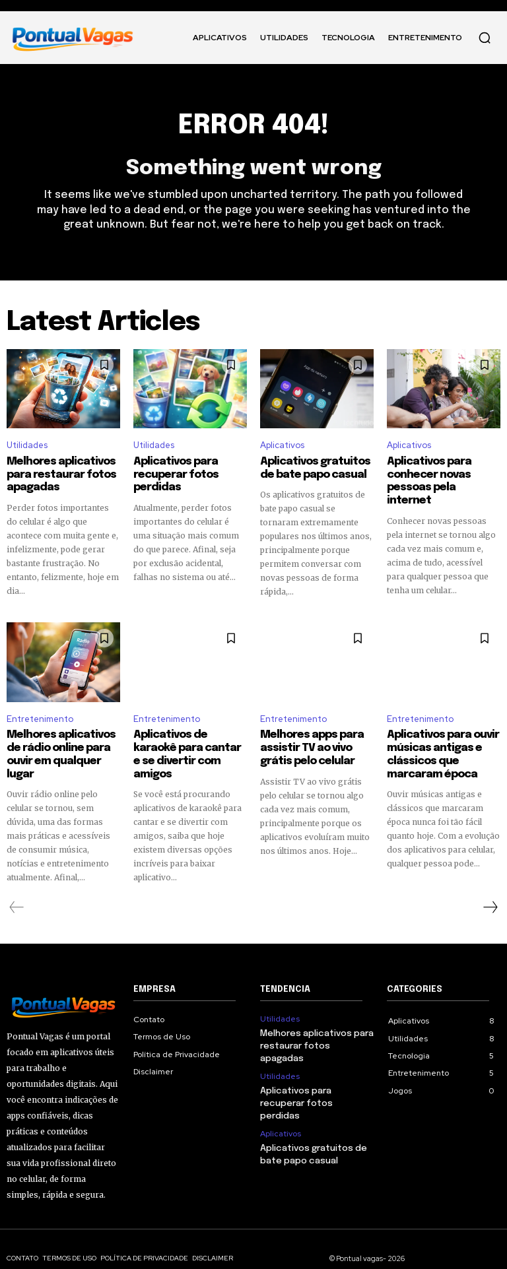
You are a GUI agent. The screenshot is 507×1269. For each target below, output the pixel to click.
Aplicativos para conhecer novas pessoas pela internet (438, 473)
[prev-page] (17, 889)
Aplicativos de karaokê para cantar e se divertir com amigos (189, 744)
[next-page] (489, 889)
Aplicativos (282, 445)
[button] (484, 37)
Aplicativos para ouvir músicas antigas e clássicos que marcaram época (443, 750)
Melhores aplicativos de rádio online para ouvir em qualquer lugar (63, 744)
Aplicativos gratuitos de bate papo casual (317, 467)
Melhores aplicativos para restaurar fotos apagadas (56, 473)
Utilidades (27, 445)
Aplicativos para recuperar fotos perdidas (172, 473)
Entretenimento (40, 716)
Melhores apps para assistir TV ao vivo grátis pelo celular (316, 744)
